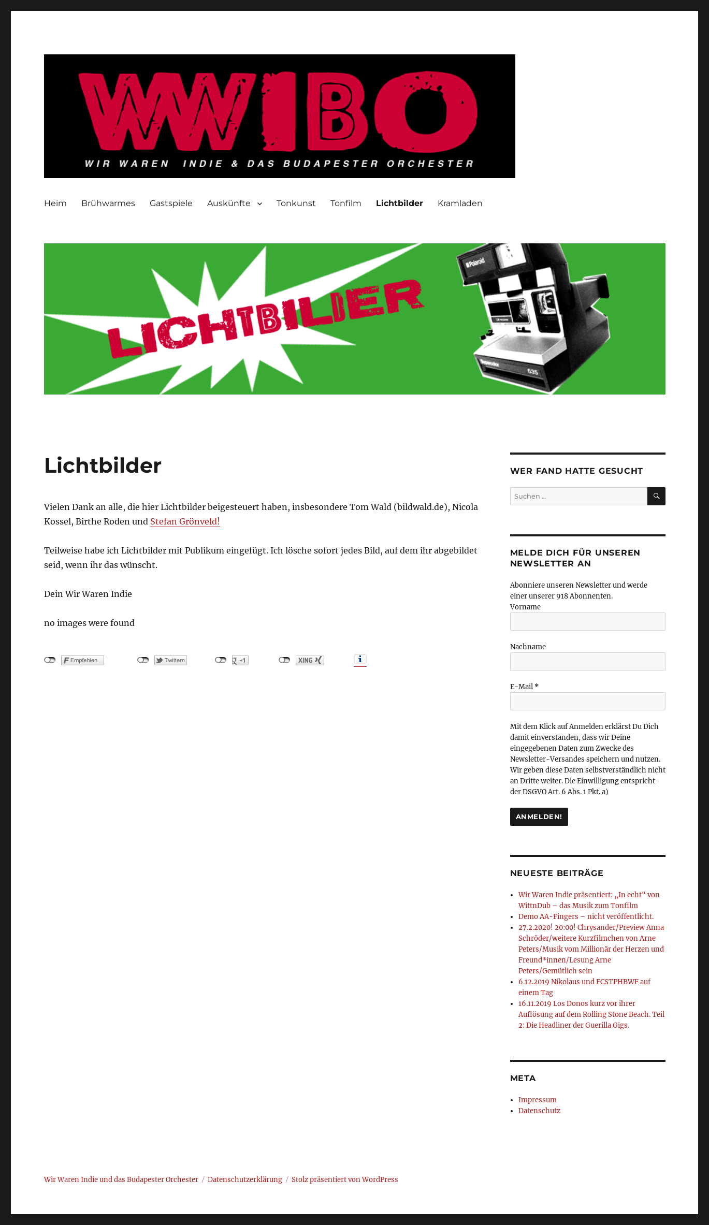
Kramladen (460, 203)
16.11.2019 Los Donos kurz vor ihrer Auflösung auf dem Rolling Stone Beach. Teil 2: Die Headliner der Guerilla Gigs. (591, 1014)
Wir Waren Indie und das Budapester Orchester (121, 1179)
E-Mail (524, 686)
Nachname (528, 647)
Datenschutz (539, 1110)
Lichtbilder (399, 203)
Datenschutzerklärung (245, 1179)
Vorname (525, 607)
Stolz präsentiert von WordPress (345, 1179)
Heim (55, 203)
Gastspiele (171, 203)
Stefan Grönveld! (185, 521)
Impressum (537, 1100)
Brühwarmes (108, 203)
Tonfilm (345, 203)
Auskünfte (229, 203)
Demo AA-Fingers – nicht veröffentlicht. (586, 916)
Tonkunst (296, 203)
